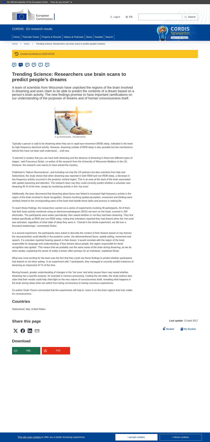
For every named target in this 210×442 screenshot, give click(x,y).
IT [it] (40, 64)
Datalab (99, 37)
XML (28, 350)
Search (109, 37)
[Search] (190, 17)
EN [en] (20, 64)
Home (16, 37)
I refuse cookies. (180, 437)
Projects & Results (51, 37)
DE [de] (14, 64)
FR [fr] (34, 64)
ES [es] (27, 64)
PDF (58, 350)
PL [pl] (47, 64)
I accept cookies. (136, 437)
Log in (115, 17)
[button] (129, 17)
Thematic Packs (30, 37)
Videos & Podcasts (74, 37)
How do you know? (61, 2)
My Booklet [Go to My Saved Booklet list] (188, 329)
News (89, 37)
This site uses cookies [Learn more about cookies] (29, 437)
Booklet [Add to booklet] (168, 328)
